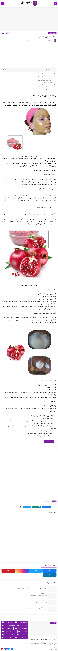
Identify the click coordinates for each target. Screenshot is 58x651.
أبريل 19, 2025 (44, 607)
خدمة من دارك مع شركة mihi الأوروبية (44, 639)
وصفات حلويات (21, 637)
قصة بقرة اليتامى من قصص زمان (39, 595)
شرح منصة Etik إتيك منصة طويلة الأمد (37, 609)
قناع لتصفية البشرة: (48, 82)
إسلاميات (7, 622)
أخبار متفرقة (21, 622)
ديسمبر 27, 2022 (43, 587)
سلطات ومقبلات (21, 628)
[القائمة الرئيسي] (55, 3)
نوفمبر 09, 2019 (44, 593)
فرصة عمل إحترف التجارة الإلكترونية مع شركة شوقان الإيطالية (32, 588)
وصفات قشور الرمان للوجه (46, 73)
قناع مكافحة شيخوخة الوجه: (45, 80)
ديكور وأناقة (8, 625)
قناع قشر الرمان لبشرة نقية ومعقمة (43, 76)
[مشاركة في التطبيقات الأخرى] (20, 507)
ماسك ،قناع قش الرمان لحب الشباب (44, 84)
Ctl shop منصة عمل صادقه (40, 602)
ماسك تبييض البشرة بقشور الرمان (44, 86)
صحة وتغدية (7, 628)
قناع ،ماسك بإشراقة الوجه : (45, 78)
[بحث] (2, 3)
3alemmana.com (41, 649)
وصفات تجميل (52, 33)
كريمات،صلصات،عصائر (9, 631)
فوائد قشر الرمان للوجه (47, 89)
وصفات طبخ (7, 637)
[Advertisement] (29, 19)
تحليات (22, 625)
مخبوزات (22, 634)
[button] (46, 507)
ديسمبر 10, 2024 (43, 600)
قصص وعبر (23, 631)
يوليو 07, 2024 (54, 637)
